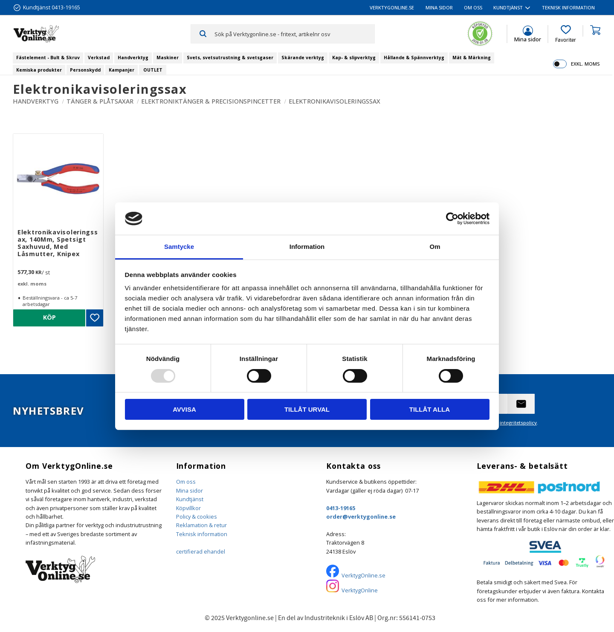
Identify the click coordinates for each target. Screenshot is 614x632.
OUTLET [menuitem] (152, 70)
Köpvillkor (188, 508)
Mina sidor (189, 490)
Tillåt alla (429, 409)
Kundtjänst (189, 499)
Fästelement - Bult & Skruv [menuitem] (48, 58)
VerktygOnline (360, 590)
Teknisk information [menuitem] (568, 7)
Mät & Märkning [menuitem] (471, 58)
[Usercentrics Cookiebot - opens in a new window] (452, 218)
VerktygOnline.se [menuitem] (392, 7)
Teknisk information (201, 534)
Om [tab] (434, 246)
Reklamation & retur (201, 525)
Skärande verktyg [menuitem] (302, 58)
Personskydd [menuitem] (85, 70)
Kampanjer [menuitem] (121, 70)
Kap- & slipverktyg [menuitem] (354, 58)
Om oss (186, 481)
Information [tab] (307, 246)
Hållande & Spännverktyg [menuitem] (414, 58)
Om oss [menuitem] (473, 7)
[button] (565, 34)
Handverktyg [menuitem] (133, 58)
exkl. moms (585, 64)
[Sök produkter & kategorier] (294, 34)
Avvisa (184, 409)
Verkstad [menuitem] (99, 58)
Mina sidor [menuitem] (439, 7)
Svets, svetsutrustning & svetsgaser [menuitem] (230, 58)
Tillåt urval (307, 409)
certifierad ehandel (200, 551)
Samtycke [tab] (179, 246)
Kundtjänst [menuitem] (508, 7)
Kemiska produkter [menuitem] (39, 70)
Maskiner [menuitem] (167, 58)
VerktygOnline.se (363, 575)
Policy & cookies (196, 516)
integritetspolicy (518, 422)
